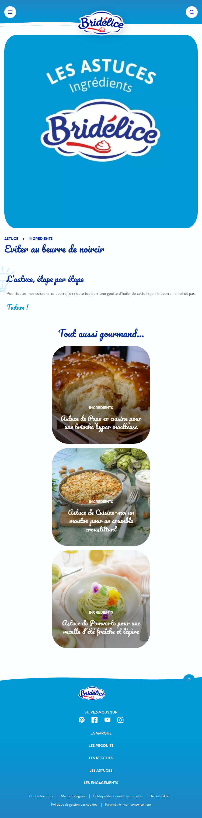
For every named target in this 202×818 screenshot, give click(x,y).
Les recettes (101, 758)
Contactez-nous (41, 796)
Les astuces (101, 770)
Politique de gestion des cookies (74, 804)
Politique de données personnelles (117, 796)
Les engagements (101, 782)
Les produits (101, 745)
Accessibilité (160, 796)
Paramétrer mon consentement (128, 804)
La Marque (101, 733)
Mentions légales (73, 796)
